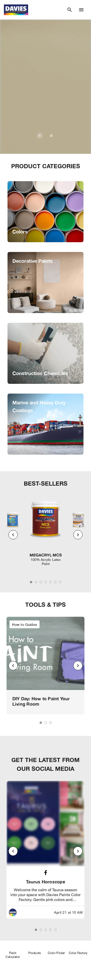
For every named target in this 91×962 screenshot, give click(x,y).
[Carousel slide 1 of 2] (40, 135)
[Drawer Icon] (81, 10)
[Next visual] (78, 534)
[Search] (69, 10)
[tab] (31, 582)
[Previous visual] (13, 534)
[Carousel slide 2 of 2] (51, 135)
